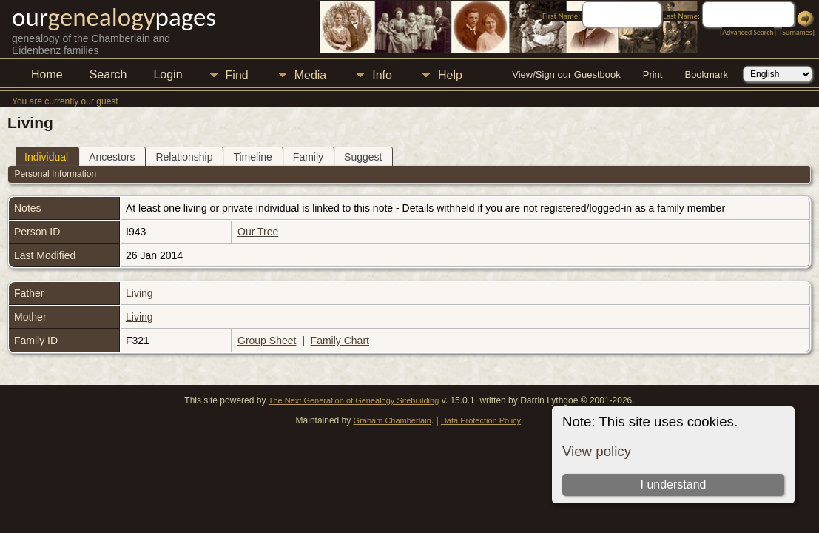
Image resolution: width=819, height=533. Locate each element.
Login (167, 74)
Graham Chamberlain (392, 420)
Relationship (183, 157)
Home (47, 74)
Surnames (797, 32)
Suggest (363, 157)
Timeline (252, 157)
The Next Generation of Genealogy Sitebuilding (354, 400)
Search (108, 74)
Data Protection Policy (481, 420)
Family (308, 157)
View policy (596, 451)
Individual (46, 157)
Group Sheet (266, 340)
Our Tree (257, 232)
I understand (673, 484)
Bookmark (706, 74)
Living (139, 293)
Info (382, 75)
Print (653, 74)
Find (237, 75)
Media (310, 75)
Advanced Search (747, 32)
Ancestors (112, 157)
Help (450, 75)
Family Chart (340, 340)
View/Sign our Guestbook (566, 74)
